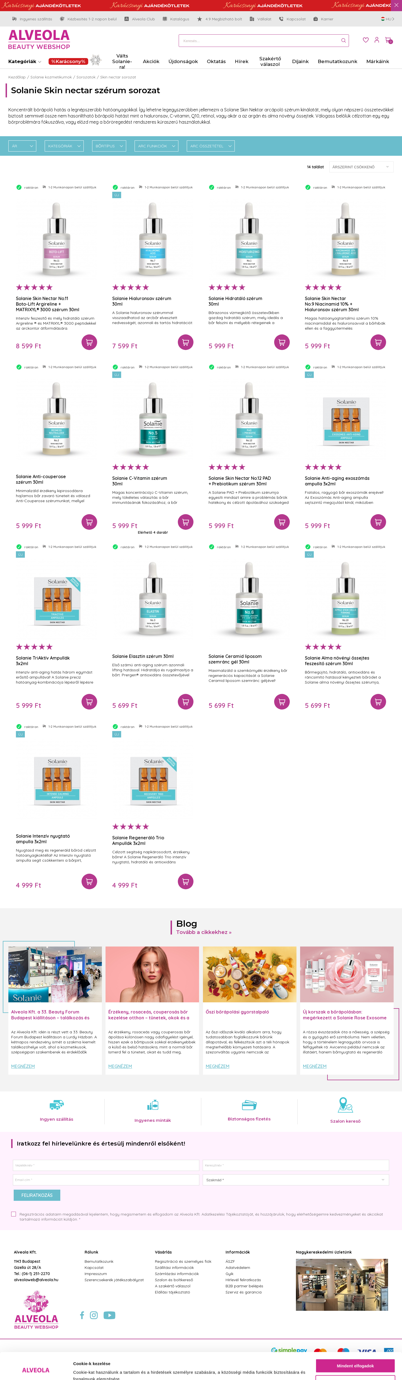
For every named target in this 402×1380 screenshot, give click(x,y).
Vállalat (260, 19)
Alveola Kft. (25, 1252)
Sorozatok (85, 77)
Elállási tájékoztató (172, 1292)
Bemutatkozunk (99, 1261)
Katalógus (176, 18)
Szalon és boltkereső (174, 1279)
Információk (238, 1252)
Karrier (323, 18)
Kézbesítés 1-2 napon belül (88, 19)
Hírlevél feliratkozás (243, 1279)
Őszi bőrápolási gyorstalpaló (237, 1012)
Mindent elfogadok (355, 1340)
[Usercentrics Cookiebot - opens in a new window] (36, 1369)
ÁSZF (230, 1261)
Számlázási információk (177, 1273)
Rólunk (91, 1252)
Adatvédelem (238, 1267)
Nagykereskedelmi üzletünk (324, 1252)
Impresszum (96, 1273)
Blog (186, 923)
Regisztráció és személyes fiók (183, 1261)
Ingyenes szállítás (32, 19)
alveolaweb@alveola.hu (36, 1279)
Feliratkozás (36, 1195)
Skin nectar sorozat (118, 77)
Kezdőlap (17, 77)
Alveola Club (140, 19)
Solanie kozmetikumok (51, 77)
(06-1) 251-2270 (36, 1273)
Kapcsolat (292, 18)
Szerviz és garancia (244, 1292)
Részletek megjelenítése (97, 1369)
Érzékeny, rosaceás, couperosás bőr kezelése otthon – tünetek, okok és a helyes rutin (148, 1017)
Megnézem (23, 1066)
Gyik (229, 1273)
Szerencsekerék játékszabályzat (114, 1279)
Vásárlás (163, 1252)
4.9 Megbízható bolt (219, 18)
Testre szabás (356, 1356)
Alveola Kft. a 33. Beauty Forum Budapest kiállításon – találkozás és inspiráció (50, 1017)
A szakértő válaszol (172, 1285)
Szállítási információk (174, 1267)
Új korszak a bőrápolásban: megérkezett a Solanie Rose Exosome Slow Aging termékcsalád (345, 1017)
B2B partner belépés (244, 1285)
